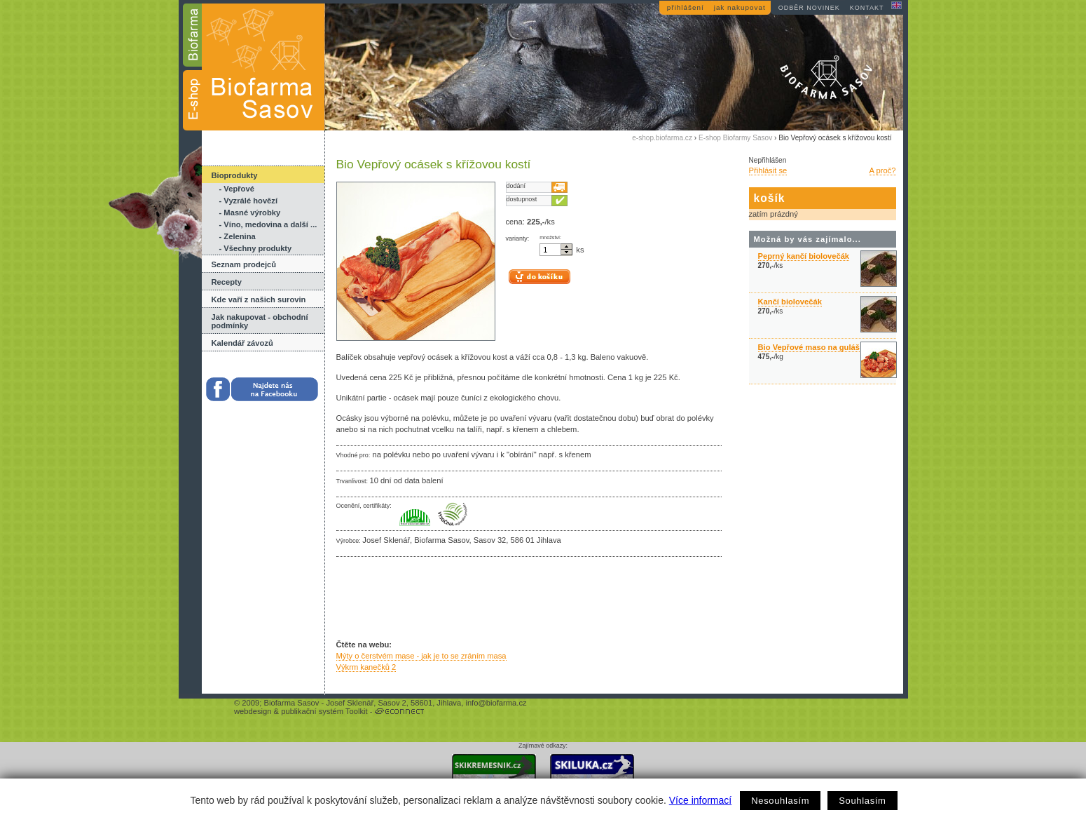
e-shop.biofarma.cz (662, 138)
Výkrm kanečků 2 (366, 667)
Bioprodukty (235, 175)
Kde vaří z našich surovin (259, 299)
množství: (550, 238)
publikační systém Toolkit (324, 711)
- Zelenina (237, 236)
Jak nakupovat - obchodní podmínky (260, 321)
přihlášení (685, 7)
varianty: (518, 238)
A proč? (883, 170)
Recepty (227, 282)
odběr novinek (809, 7)
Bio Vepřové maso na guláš (809, 347)
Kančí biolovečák (790, 301)
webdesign (253, 711)
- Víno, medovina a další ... (268, 224)
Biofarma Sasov (291, 703)
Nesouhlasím (780, 800)
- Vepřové (236, 188)
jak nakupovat (740, 7)
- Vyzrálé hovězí (248, 200)
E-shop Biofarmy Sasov (735, 138)
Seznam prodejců (244, 264)
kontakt (867, 7)
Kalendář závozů (242, 343)
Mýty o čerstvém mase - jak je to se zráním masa (421, 656)
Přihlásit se (768, 170)
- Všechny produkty (255, 248)
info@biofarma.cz (495, 703)
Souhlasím (862, 800)
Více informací (700, 800)
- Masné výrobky (250, 212)
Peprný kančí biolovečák (804, 256)
